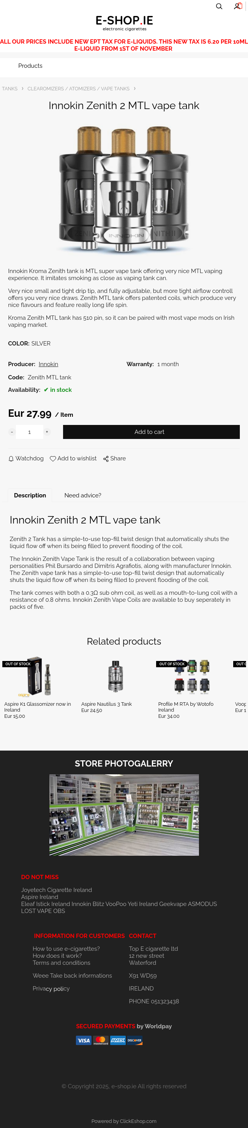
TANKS (10, 89)
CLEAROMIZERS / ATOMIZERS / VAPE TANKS (79, 89)
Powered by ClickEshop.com (124, 1121)
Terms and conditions (61, 962)
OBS (59, 911)
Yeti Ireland (143, 904)
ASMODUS (202, 904)
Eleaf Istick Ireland (46, 904)
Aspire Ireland (39, 897)
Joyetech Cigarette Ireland (56, 890)
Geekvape (172, 904)
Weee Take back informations (72, 975)
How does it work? (57, 955)
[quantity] (29, 432)
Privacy (51, 988)
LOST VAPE (36, 911)
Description (30, 495)
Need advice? (82, 495)
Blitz (98, 904)
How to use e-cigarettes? (66, 948)
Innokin (81, 904)
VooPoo (116, 904)
